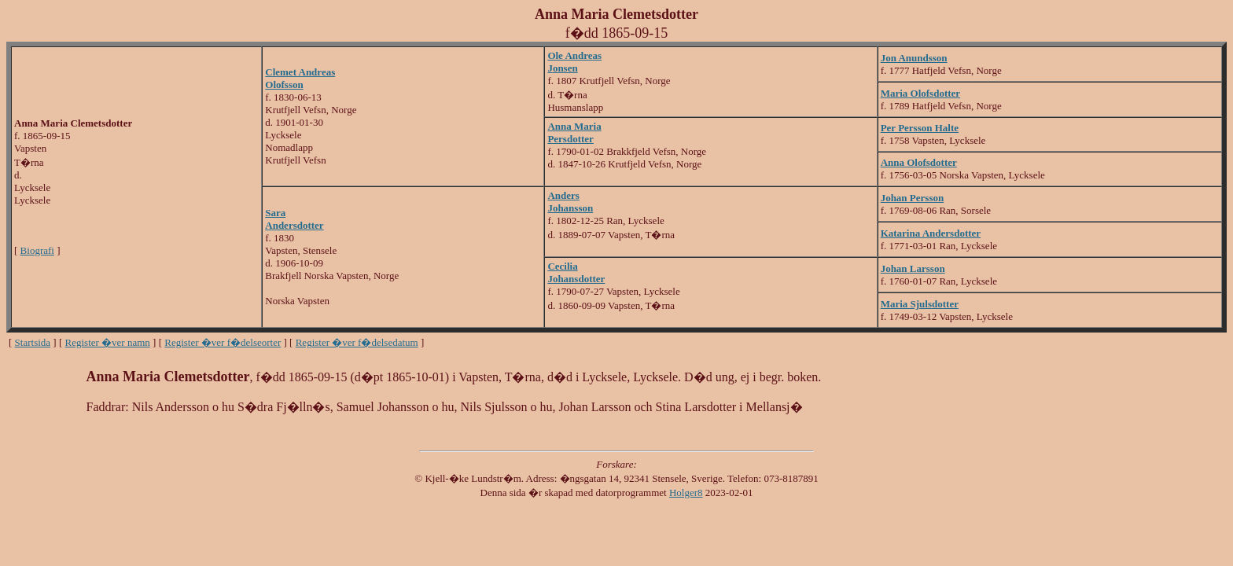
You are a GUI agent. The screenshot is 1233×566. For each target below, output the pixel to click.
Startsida (33, 342)
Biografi (37, 250)
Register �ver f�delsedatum (357, 342)
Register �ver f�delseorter (222, 342)
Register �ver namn (107, 342)
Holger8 (686, 492)
